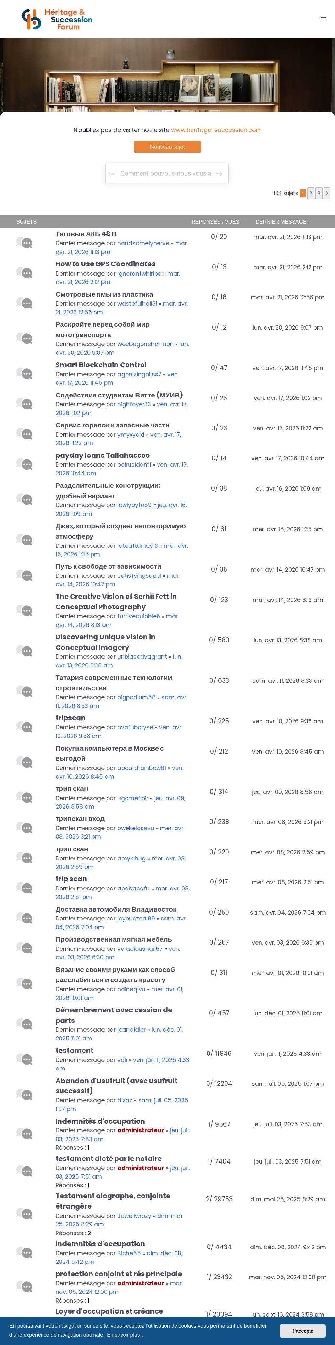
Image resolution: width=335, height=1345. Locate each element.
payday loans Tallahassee (103, 455)
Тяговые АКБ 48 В (86, 234)
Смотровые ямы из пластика (104, 294)
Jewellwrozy (134, 1216)
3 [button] (318, 193)
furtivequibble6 (138, 616)
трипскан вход (80, 818)
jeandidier (131, 1030)
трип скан (72, 788)
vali (122, 1060)
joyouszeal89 (136, 918)
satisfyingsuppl (139, 576)
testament (74, 1050)
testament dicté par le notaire (109, 1158)
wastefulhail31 (137, 303)
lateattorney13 (137, 546)
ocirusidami (134, 465)
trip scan (71, 879)
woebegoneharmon (145, 344)
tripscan (71, 718)
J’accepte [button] (302, 1331)
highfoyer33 (134, 404)
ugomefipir (132, 798)
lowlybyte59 (134, 505)
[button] (327, 193)
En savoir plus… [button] (126, 1335)
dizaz (124, 1100)
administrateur (140, 1130)
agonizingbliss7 (139, 374)
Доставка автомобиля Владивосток (116, 909)
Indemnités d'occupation (100, 1121)
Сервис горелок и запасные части (113, 425)
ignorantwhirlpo (139, 273)
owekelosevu (135, 828)
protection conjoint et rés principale (119, 1273)
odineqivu (131, 989)
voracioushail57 (140, 949)
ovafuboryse (135, 727)
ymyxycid (130, 435)
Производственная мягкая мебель (114, 939)
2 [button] (310, 193)
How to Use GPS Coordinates (106, 264)
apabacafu (133, 888)
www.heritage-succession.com (216, 130)
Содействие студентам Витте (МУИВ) (119, 395)
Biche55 (129, 1253)
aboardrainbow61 (141, 768)
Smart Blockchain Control (101, 364)
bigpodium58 (136, 697)
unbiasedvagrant (142, 657)
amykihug (131, 858)
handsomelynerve (143, 243)
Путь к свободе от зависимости (108, 566)
